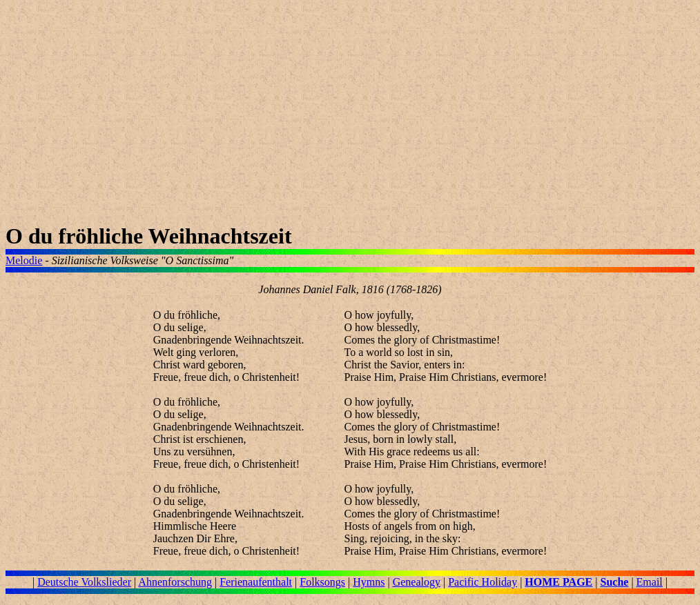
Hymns (369, 582)
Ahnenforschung (175, 582)
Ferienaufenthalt (256, 582)
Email (649, 582)
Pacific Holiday (482, 582)
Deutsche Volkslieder (84, 582)
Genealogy (416, 582)
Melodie (24, 260)
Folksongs (322, 582)
